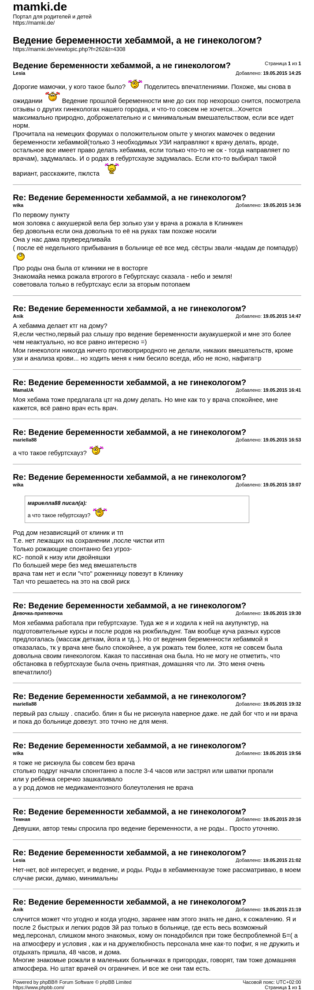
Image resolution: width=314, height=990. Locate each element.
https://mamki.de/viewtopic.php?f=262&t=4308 (69, 49)
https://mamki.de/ (34, 23)
